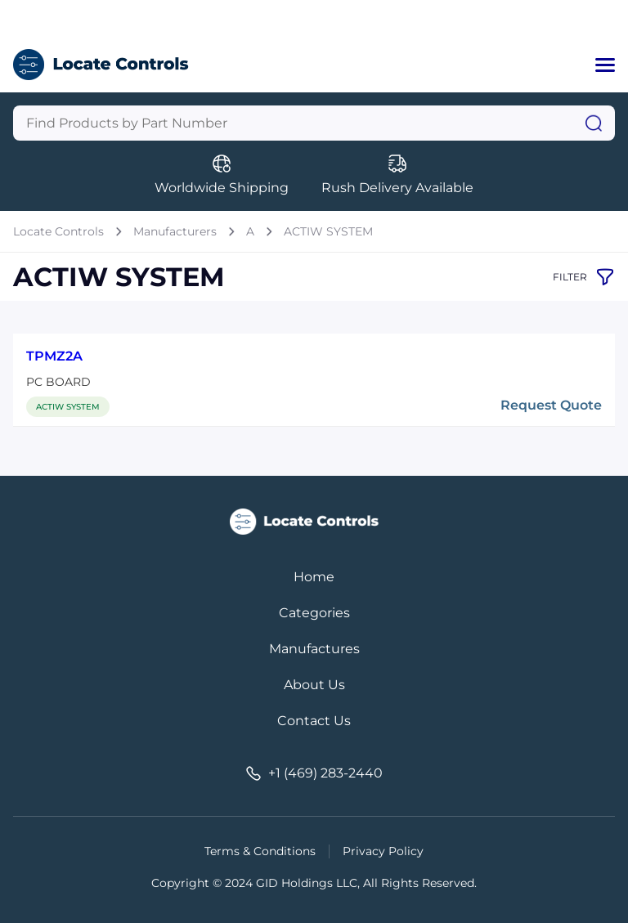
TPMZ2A (54, 356)
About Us (314, 684)
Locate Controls (58, 231)
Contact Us (314, 720)
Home (314, 577)
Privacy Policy (383, 851)
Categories (314, 613)
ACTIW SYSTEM (328, 231)
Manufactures (314, 648)
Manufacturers (175, 231)
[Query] (314, 123)
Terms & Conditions (260, 851)
